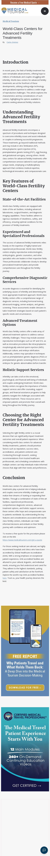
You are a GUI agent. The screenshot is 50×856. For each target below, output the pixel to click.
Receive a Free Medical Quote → (25, 2)
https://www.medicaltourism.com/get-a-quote (22, 540)
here (5, 578)
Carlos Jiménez (12, 42)
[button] (45, 11)
